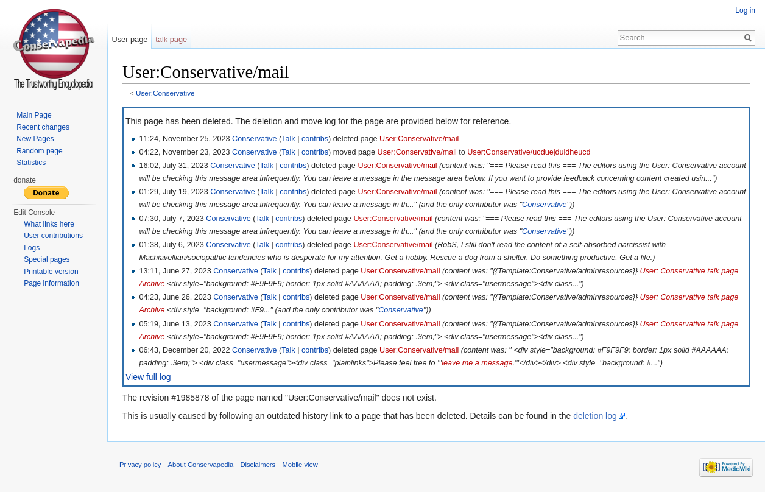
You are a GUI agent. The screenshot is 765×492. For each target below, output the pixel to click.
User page (129, 39)
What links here (49, 224)
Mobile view (299, 464)
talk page (171, 39)
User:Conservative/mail (419, 139)
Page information (51, 283)
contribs (314, 139)
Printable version (51, 271)
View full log (148, 377)
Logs (32, 248)
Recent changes (42, 127)
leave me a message (477, 363)
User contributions (53, 235)
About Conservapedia (201, 464)
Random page (39, 151)
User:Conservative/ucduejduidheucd (528, 152)
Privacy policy (140, 464)
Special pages (46, 259)
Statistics (31, 162)
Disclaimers (257, 464)
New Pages (35, 139)
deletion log (595, 416)
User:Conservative (165, 93)
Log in (745, 10)
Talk (288, 139)
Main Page (33, 115)
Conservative (254, 139)
